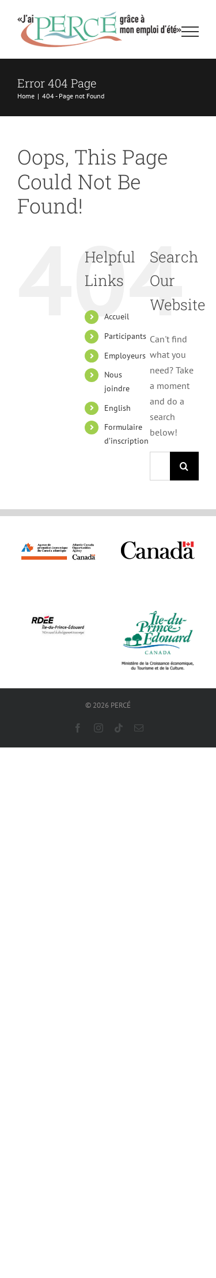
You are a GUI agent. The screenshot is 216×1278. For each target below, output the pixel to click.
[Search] (184, 466)
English (117, 408)
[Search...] (160, 466)
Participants (125, 336)
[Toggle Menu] (190, 31)
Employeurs (125, 355)
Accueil (116, 316)
